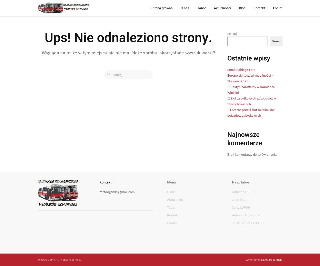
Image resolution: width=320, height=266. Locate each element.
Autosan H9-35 (243, 192)
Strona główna (162, 8)
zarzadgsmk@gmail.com (117, 192)
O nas (171, 192)
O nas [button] (185, 8)
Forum (277, 8)
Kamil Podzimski (271, 260)
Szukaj (232, 34)
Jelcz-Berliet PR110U (248, 223)
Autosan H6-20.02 (246, 215)
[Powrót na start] (64, 8)
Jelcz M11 (239, 200)
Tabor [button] (201, 8)
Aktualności (222, 8)
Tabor (171, 207)
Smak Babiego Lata (241, 70)
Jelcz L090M (241, 207)
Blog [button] (242, 8)
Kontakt (259, 8)
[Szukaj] (128, 74)
